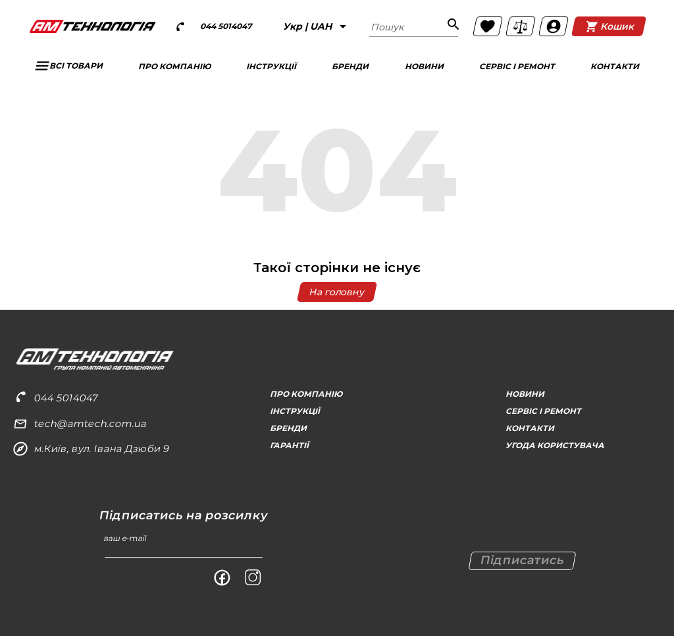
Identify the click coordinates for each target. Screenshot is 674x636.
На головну (337, 292)
